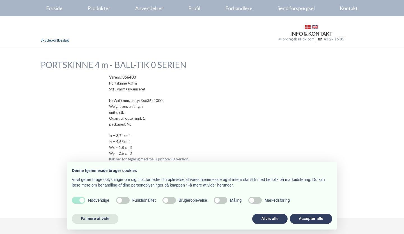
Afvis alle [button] (269, 218)
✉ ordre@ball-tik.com (297, 39)
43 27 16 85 (334, 39)
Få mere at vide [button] (95, 218)
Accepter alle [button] (311, 218)
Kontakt (349, 8)
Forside (54, 8)
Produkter (99, 8)
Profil (194, 8)
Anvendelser (149, 8)
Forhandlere (238, 8)
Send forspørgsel (296, 8)
